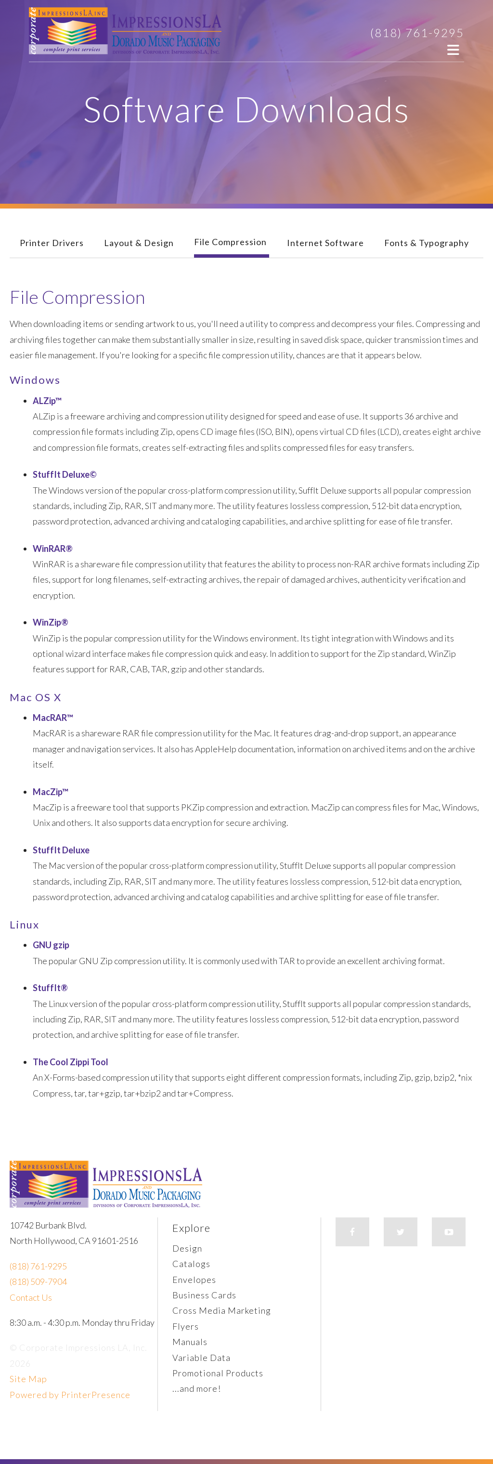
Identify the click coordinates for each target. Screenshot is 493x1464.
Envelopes (194, 1279)
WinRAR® (53, 548)
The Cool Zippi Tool (70, 1062)
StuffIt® (50, 987)
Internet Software (325, 242)
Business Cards (204, 1295)
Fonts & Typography (426, 242)
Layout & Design (139, 242)
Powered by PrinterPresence (70, 1394)
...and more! (196, 1388)
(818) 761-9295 (417, 32)
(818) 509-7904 (38, 1281)
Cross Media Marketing (221, 1310)
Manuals (190, 1341)
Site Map (28, 1378)
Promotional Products (217, 1373)
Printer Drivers (52, 242)
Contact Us (31, 1297)
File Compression (230, 241)
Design (187, 1248)
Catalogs (191, 1263)
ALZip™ (47, 400)
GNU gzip (51, 945)
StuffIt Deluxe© (65, 474)
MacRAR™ (53, 717)
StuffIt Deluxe (61, 850)
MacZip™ (50, 791)
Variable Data (201, 1357)
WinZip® (50, 622)
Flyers (185, 1326)
